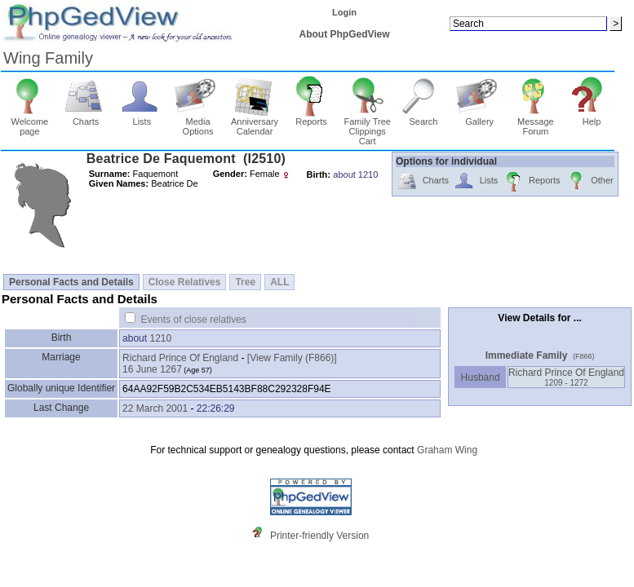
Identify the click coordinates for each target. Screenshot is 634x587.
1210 (160, 338)
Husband (480, 377)
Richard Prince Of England (180, 358)
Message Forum (535, 122)
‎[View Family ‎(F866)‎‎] (292, 358)
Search (424, 117)
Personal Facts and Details (71, 282)
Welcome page (30, 122)
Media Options (198, 122)
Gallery (479, 117)
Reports (311, 117)
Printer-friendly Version (319, 535)
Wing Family (48, 58)
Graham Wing (447, 450)
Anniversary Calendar (254, 122)
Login (344, 12)
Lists (142, 117)
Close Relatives (185, 282)
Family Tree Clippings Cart (367, 127)
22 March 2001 (155, 408)
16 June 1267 (152, 369)
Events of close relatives (193, 319)
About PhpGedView (344, 34)
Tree (245, 282)
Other (589, 181)
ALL (279, 282)
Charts (86, 117)
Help (592, 117)
